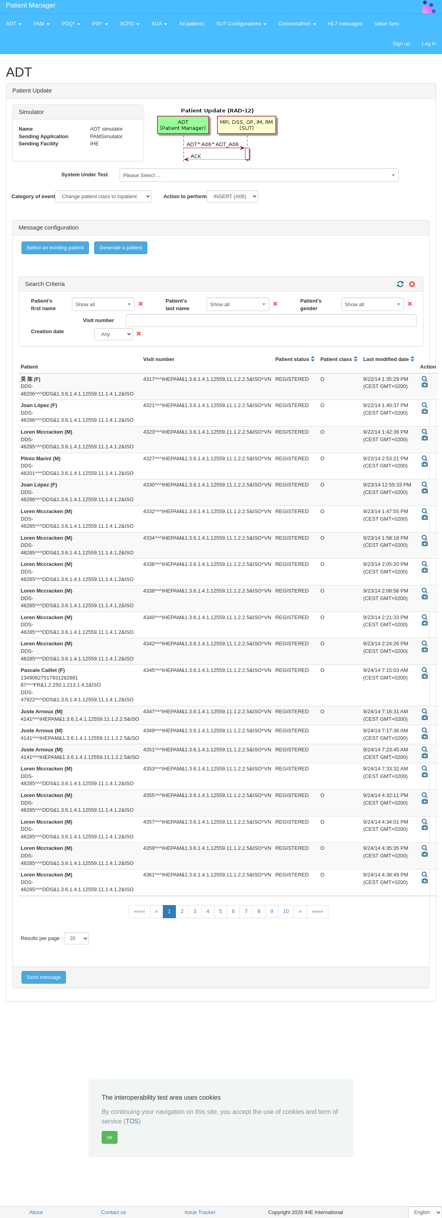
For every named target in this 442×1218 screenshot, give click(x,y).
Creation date (47, 331)
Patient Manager (31, 5)
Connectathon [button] (297, 24)
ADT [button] (13, 24)
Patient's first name (43, 304)
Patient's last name (177, 304)
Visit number (98, 320)
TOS (132, 1121)
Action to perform (185, 196)
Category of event (33, 196)
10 (286, 911)
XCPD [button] (130, 24)
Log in (429, 43)
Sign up (401, 43)
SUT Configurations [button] (241, 24)
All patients (192, 24)
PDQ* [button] (71, 24)
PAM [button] (41, 24)
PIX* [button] (100, 24)
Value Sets (386, 24)
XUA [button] (159, 24)
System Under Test (84, 175)
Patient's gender (311, 304)
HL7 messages (345, 24)
